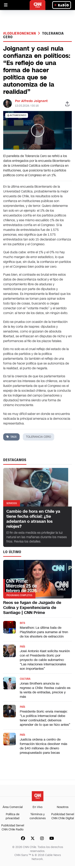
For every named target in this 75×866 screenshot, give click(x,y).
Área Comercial (13, 807)
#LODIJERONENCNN (20, 33)
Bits (22, 623)
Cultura (25, 679)
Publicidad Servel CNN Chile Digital (62, 816)
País (22, 647)
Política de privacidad (12, 816)
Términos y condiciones (38, 816)
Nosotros (62, 807)
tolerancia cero (38, 437)
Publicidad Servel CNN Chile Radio (12, 827)
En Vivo (37, 807)
